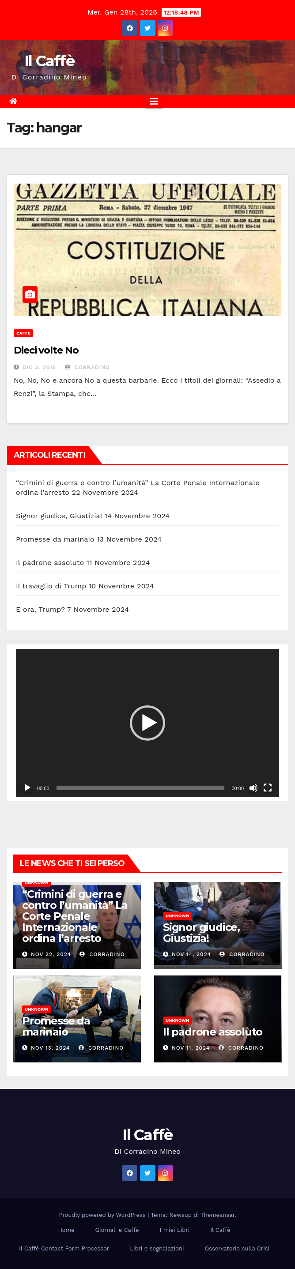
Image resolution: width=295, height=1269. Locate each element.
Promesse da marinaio (55, 539)
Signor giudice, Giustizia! (59, 516)
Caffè (23, 333)
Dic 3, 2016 (39, 367)
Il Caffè (49, 61)
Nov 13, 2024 (50, 1048)
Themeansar (217, 1215)
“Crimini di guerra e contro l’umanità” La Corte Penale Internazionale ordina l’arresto (75, 916)
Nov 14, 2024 (191, 954)
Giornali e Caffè (117, 1230)
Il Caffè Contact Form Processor (64, 1248)
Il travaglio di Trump (51, 586)
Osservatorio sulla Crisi (236, 1248)
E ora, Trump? (40, 609)
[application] (147, 723)
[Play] (27, 787)
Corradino (87, 367)
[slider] (141, 788)
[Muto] (253, 787)
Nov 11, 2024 (191, 1048)
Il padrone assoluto (50, 562)
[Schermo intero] (267, 787)
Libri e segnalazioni (157, 1248)
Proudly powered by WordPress (103, 1215)
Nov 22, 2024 (51, 954)
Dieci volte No (46, 350)
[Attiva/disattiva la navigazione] (154, 101)
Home (66, 1230)
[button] (147, 723)
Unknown (36, 882)
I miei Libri (174, 1230)
